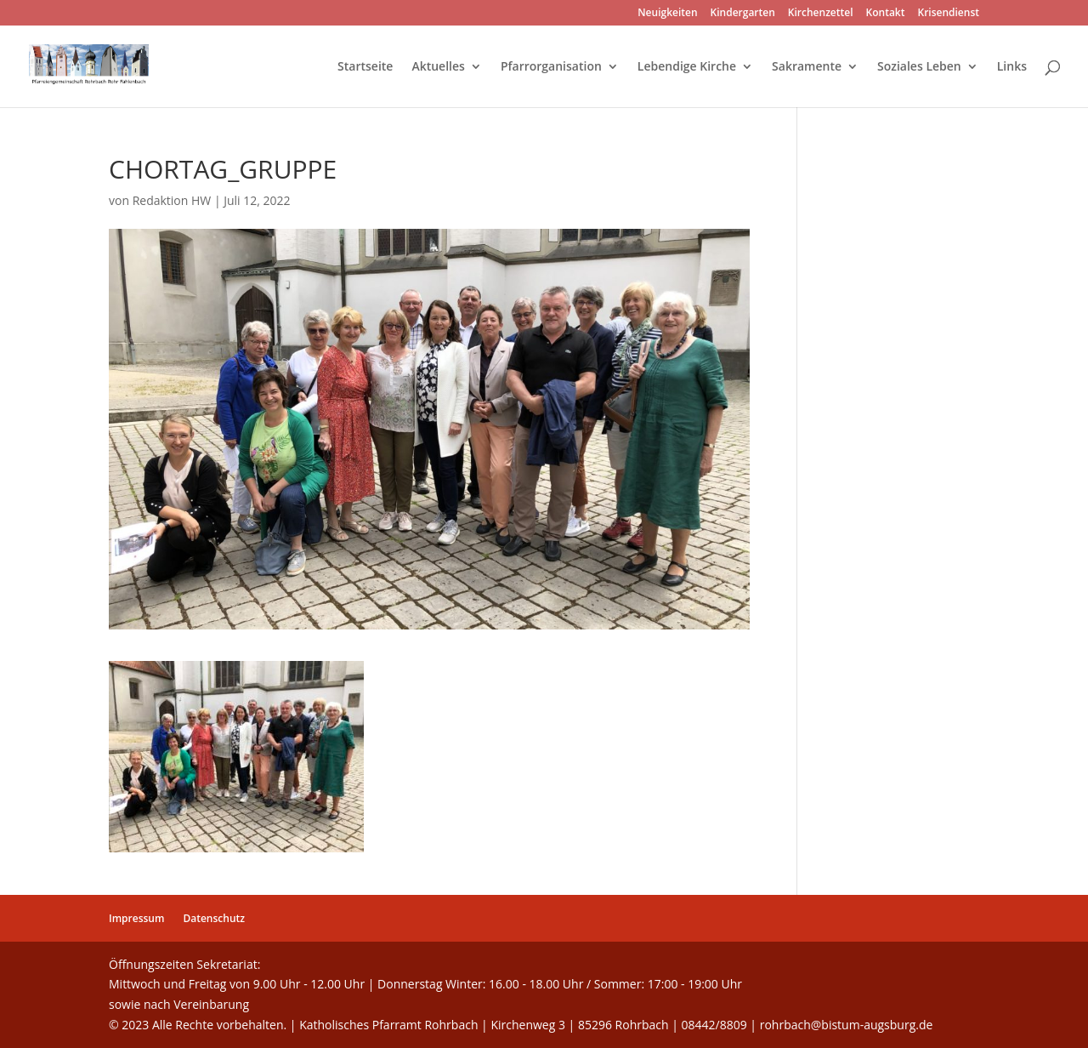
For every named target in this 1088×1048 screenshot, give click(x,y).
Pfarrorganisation (551, 67)
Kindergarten (743, 14)
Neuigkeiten (667, 14)
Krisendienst (948, 14)
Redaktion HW (172, 200)
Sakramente (807, 67)
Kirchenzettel (820, 14)
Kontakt (885, 14)
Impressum (136, 918)
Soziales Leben (919, 67)
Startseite (365, 67)
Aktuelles (437, 67)
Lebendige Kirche (687, 67)
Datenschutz (214, 918)
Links (1012, 67)
